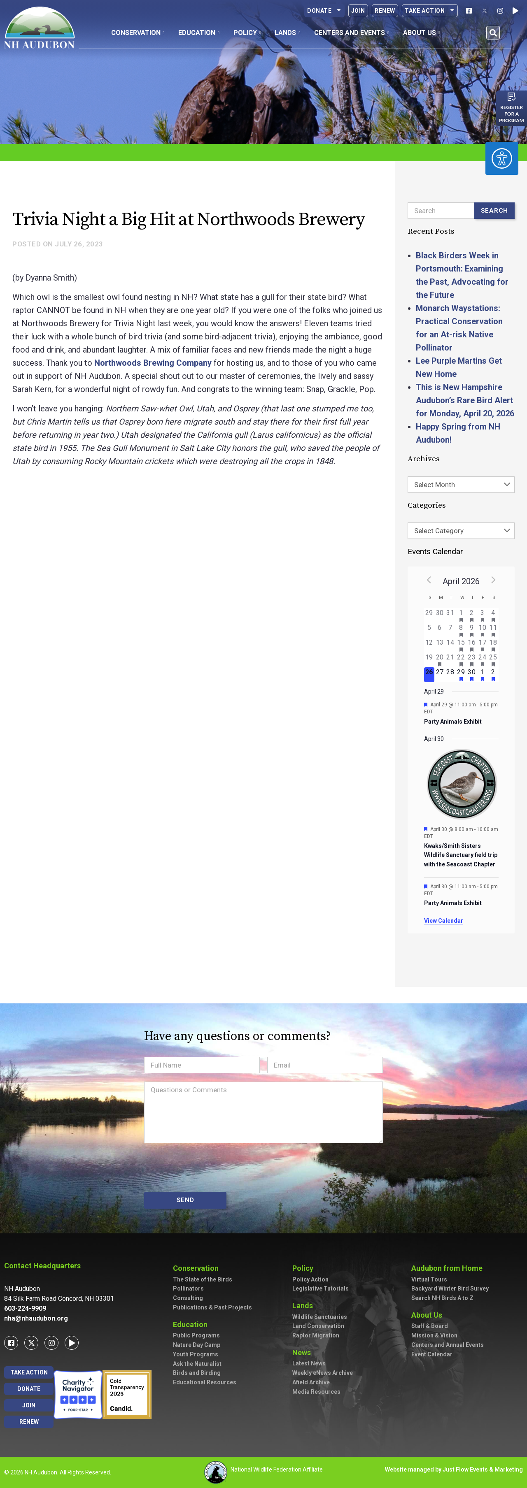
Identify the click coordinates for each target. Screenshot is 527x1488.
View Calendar (443, 920)
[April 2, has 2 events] (471, 615)
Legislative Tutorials (320, 1288)
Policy (304, 1268)
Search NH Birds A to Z (442, 1298)
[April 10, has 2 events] (482, 630)
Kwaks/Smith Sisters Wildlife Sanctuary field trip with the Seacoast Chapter (460, 855)
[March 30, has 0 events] (439, 615)
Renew (385, 10)
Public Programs (196, 1335)
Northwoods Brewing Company (153, 363)
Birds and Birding (197, 1373)
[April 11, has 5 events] (493, 630)
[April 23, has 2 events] (471, 659)
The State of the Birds (202, 1279)
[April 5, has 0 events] (429, 630)
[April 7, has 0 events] (450, 630)
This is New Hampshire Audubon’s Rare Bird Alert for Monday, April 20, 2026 (465, 400)
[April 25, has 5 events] (493, 659)
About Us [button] (421, 33)
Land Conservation (318, 1326)
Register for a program (511, 113)
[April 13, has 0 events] (439, 645)
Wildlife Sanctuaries (319, 1317)
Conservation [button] (138, 33)
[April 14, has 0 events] (450, 645)
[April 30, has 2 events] (471, 674)
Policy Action (310, 1279)
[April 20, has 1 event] (439, 659)
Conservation (198, 1268)
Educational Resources (204, 1382)
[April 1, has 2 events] (461, 615)
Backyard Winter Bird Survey (450, 1288)
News (303, 1352)
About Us (428, 1315)
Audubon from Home (449, 1268)
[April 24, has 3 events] (482, 659)
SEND (185, 1200)
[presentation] (206, 1167)
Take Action (430, 10)
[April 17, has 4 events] (482, 645)
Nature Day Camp (196, 1345)
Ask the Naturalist (197, 1363)
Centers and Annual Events (447, 1345)
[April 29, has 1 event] (461, 674)
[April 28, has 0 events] (450, 674)
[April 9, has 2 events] (471, 630)
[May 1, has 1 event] (482, 674)
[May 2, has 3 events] (493, 674)
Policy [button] (247, 33)
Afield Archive (311, 1382)
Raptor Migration (315, 1335)
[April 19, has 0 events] (429, 659)
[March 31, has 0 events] (450, 615)
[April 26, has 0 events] (429, 674)
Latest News (309, 1363)
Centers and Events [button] (351, 33)
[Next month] (494, 580)
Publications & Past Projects (212, 1307)
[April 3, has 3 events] (482, 615)
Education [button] (198, 33)
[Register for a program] (512, 97)
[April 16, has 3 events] (471, 645)
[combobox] (461, 484)
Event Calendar (431, 1354)
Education (192, 1324)
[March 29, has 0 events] (429, 615)
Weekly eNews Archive (322, 1373)
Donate (324, 10)
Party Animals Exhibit (453, 721)
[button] (493, 32)
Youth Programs (195, 1354)
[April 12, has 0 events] (429, 645)
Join (358, 10)
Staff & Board (429, 1326)
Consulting (188, 1298)
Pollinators (188, 1288)
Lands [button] (287, 33)
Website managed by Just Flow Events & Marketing (454, 1469)
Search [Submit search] (494, 210)
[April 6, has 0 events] (439, 630)
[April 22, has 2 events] (461, 659)
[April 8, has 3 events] (461, 630)
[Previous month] (429, 580)
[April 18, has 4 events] (493, 645)
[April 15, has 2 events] (461, 645)
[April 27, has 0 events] (439, 674)
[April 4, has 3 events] (493, 615)
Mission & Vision (434, 1335)
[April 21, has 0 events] (450, 659)
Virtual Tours (429, 1279)
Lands (304, 1305)
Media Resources (316, 1391)
